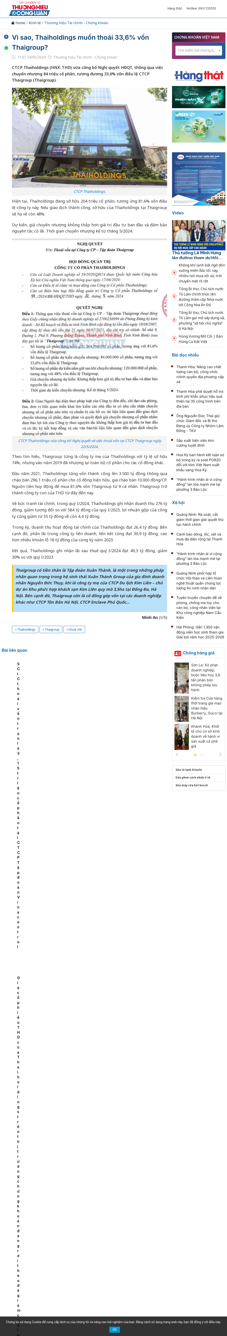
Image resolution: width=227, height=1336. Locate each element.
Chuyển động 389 (91, 1244)
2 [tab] (202, 755)
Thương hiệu (61, 1244)
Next (220, 754)
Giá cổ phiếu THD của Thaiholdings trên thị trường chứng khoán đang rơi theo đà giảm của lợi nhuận (149, 697)
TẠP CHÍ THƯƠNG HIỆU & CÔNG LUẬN (111, 1316)
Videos (204, 1244)
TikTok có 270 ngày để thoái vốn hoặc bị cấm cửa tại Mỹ (23, 692)
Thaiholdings (26, 629)
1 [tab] (195, 755)
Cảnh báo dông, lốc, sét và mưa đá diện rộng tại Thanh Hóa (199, 539)
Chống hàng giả (199, 652)
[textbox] (198, 50)
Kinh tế (35, 23)
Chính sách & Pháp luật (129, 1244)
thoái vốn (75, 629)
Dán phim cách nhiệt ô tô (193, 777)
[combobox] (198, 51)
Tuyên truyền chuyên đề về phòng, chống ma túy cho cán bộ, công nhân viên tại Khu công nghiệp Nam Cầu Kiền (199, 607)
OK (115, 1329)
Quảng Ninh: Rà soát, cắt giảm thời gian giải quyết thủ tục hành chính (200, 519)
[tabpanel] (24, 695)
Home (18, 23)
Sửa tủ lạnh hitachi (189, 770)
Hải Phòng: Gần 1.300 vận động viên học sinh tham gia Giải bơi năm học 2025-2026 (200, 632)
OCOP (158, 1244)
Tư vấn (173, 1244)
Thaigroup (52, 629)
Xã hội (178, 502)
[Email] (29, 1280)
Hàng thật (174, 8)
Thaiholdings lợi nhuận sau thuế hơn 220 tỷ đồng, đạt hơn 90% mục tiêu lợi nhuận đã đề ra (65, 697)
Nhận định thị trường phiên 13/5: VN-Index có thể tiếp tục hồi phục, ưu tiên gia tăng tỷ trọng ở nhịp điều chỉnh (120, 1143)
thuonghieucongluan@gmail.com (95, 1273)
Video (178, 212)
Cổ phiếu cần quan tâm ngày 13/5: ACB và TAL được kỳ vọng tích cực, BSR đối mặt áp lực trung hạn (118, 1095)
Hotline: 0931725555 (201, 8)
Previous (177, 754)
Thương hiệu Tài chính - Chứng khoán (76, 23)
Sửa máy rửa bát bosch (192, 785)
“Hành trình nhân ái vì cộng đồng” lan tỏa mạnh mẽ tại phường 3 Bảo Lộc (199, 484)
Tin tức (23, 1244)
